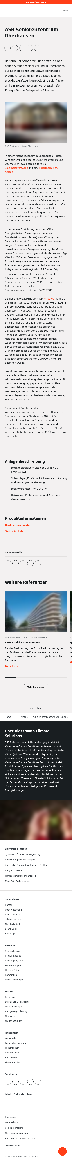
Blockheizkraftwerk (16, 168)
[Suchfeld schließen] (59, 10)
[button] (62, 1151)
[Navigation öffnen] (66, 10)
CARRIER (34, 1157)
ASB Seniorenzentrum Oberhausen (50, 717)
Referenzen (22, 717)
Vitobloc (49, 298)
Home (8, 717)
